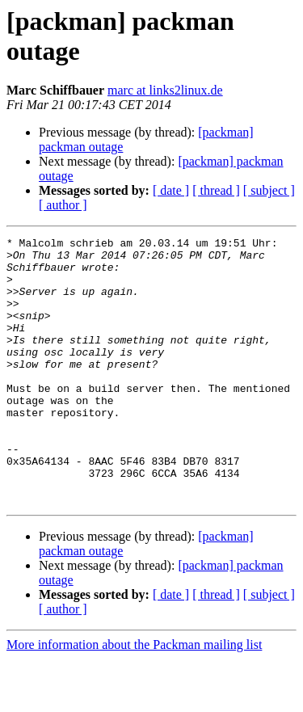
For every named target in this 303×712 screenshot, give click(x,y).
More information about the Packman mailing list (134, 698)
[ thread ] (216, 190)
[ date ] (171, 190)
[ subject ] (269, 190)
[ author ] (63, 205)
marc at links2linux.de (165, 90)
